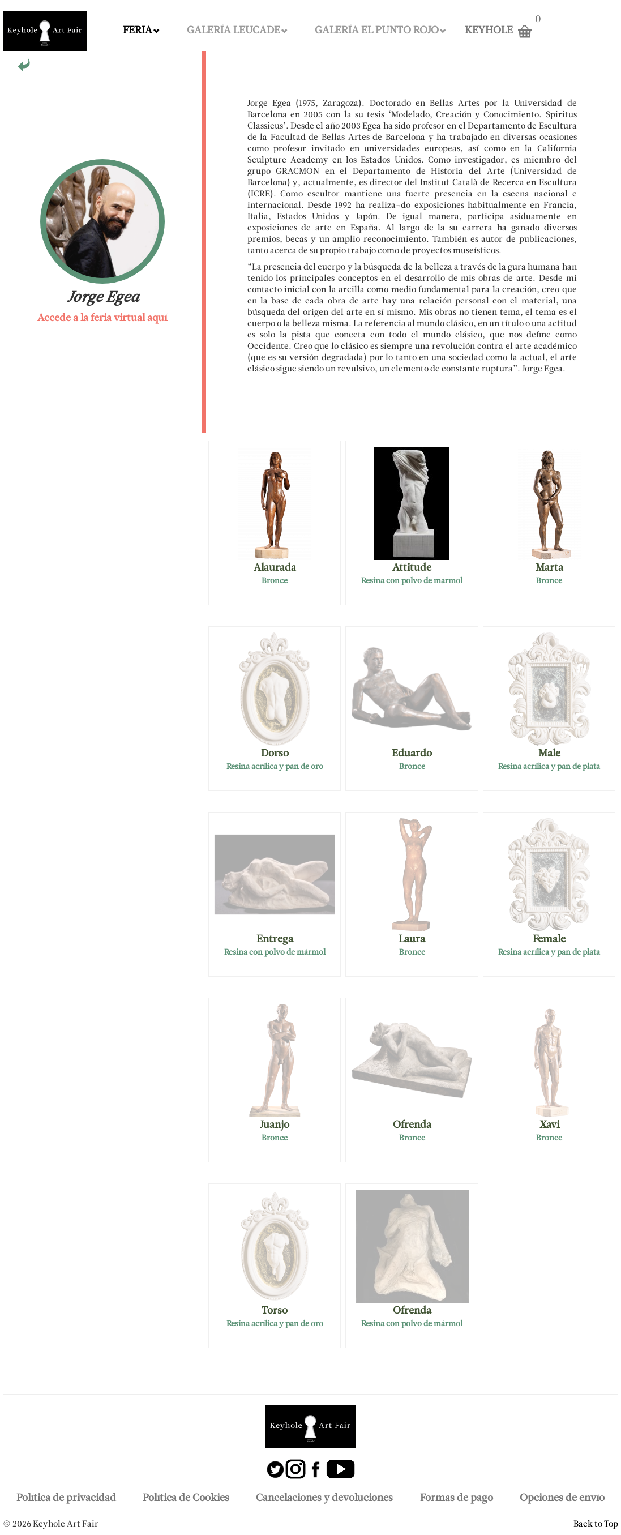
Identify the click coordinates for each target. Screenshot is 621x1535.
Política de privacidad (66, 1498)
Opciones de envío (562, 1498)
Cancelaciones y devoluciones (324, 1498)
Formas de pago (456, 1498)
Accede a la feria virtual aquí (102, 318)
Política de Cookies (186, 1498)
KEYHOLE (489, 30)
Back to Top (595, 1524)
